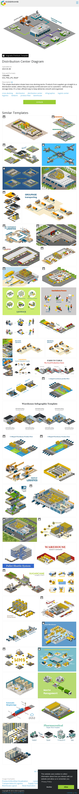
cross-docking (7, 93)
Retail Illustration (28, 786)
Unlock (39, 102)
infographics (50, 93)
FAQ (75, 793)
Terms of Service (18, 793)
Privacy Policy (6, 793)
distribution (20, 93)
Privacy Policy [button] (46, 782)
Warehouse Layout (9, 786)
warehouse (37, 95)
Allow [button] (66, 787)
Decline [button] (49, 787)
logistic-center (63, 93)
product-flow (25, 95)
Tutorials (69, 793)
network (14, 95)
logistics (5, 95)
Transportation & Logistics (12, 783)
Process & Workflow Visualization (15, 781)
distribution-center (35, 93)
